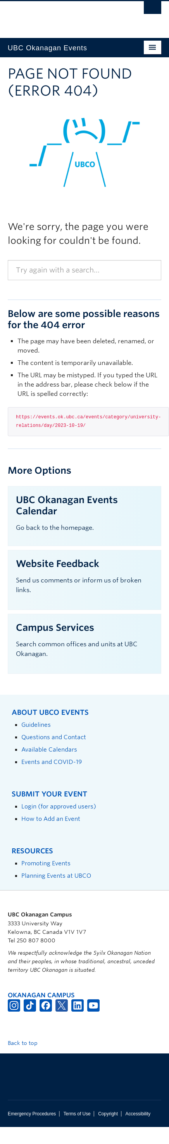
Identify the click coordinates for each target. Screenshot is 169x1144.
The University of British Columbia (61, 16)
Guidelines (36, 724)
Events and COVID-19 (51, 762)
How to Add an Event (50, 818)
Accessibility (137, 1114)
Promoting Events (46, 863)
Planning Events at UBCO (56, 875)
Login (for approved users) (58, 806)
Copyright (108, 1114)
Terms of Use (77, 1114)
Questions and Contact (53, 737)
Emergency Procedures (32, 1114)
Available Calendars (49, 749)
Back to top (26, 1043)
